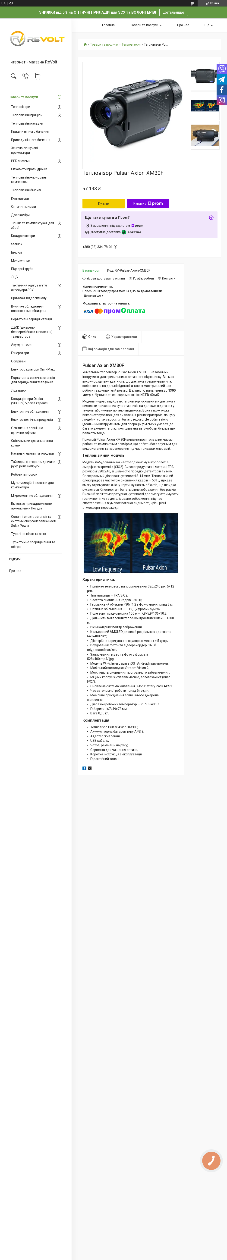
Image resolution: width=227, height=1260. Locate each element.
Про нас (15, 571)
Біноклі (16, 252)
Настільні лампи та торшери (32, 453)
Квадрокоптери (23, 236)
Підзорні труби (22, 269)
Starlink (16, 244)
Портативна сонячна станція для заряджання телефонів (33, 380)
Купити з (148, 203)
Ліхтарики (18, 390)
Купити (103, 203)
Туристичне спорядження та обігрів (33, 544)
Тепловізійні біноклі (26, 190)
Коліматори (20, 198)
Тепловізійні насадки (27, 123)
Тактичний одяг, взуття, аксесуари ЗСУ (29, 287)
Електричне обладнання (30, 411)
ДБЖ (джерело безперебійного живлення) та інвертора (32, 332)
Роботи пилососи (24, 474)
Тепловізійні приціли (26, 115)
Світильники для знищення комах (32, 443)
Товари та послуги (23, 97)
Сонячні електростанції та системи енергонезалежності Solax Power (33, 521)
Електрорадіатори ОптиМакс (33, 369)
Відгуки (15, 559)
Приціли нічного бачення (30, 131)
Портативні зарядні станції (31, 319)
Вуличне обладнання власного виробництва (28, 309)
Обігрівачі (18, 361)
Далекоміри (20, 215)
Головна (108, 25)
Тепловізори (20, 107)
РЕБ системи (20, 161)
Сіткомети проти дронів (29, 169)
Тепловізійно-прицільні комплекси (29, 180)
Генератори (20, 353)
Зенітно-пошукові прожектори (24, 150)
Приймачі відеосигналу (29, 298)
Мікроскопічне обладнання (32, 495)
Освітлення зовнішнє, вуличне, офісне (27, 430)
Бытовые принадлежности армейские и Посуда (31, 506)
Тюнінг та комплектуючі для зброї (32, 225)
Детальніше (173, 12)
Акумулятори (21, 344)
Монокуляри (20, 260)
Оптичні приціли (23, 206)
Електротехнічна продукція (32, 419)
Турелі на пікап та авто (28, 534)
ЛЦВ (14, 277)
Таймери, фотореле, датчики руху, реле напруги (33, 464)
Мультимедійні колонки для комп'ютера (32, 485)
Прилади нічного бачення (30, 140)
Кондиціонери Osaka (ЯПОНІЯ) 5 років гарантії (29, 401)
